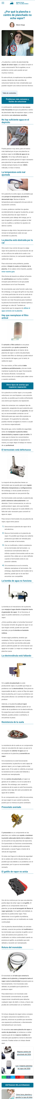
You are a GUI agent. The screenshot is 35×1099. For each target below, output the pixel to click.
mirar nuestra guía (8, 272)
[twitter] (13, 1077)
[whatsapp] (4, 1077)
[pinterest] (17, 1077)
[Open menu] (3, 3)
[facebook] (8, 1077)
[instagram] (22, 1077)
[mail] (26, 1077)
